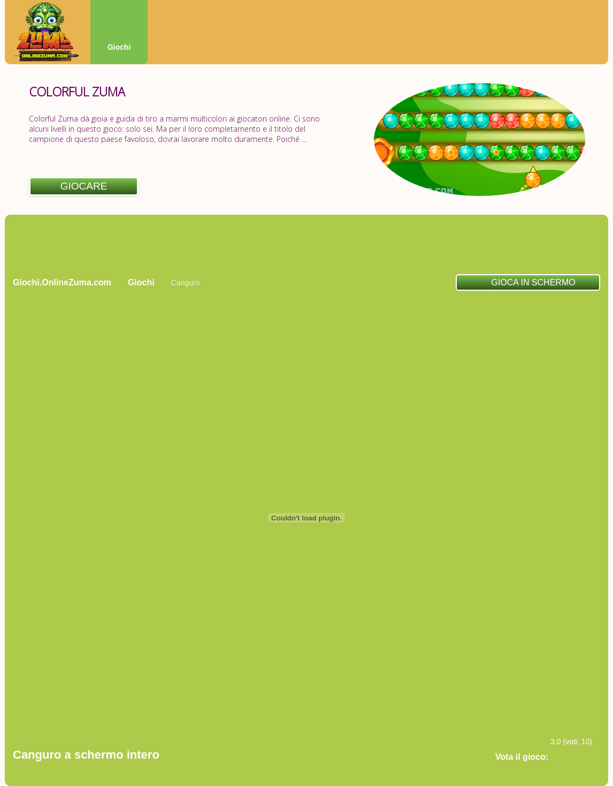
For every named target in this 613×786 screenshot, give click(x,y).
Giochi (119, 47)
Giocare (84, 186)
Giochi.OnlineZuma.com (62, 282)
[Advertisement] (306, 244)
